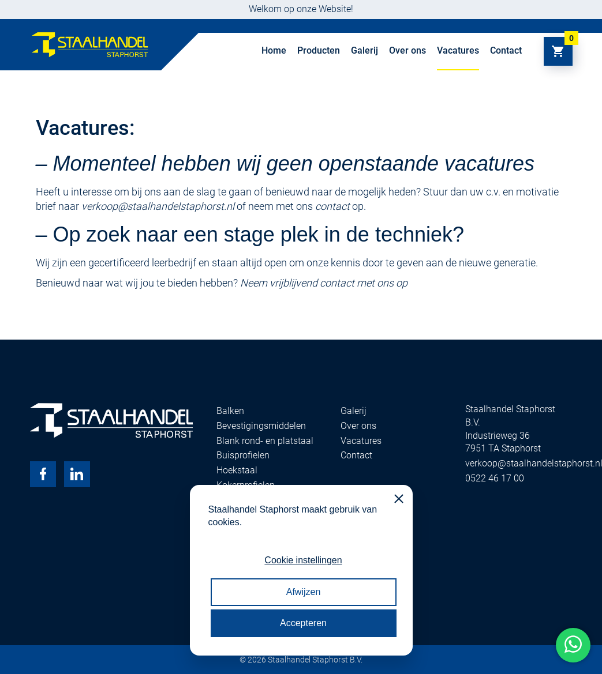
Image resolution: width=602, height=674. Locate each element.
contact (332, 206)
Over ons (407, 50)
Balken (230, 410)
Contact (506, 50)
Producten (318, 50)
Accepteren (303, 623)
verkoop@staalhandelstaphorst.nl (157, 206)
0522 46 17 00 (494, 478)
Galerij (364, 50)
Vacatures (458, 50)
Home (273, 50)
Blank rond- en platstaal (264, 440)
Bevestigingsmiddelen (261, 425)
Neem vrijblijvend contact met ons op (323, 283)
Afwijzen (303, 592)
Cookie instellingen (303, 560)
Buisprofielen (243, 455)
